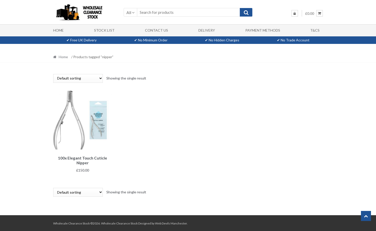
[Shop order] (78, 78)
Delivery (206, 30)
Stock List (104, 30)
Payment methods (262, 30)
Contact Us (156, 30)
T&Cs (315, 30)
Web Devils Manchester (171, 222)
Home (58, 30)
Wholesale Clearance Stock (119, 222)
